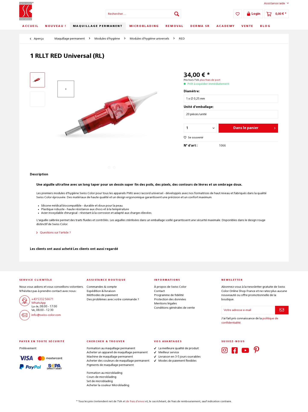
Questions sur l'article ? (53, 232)
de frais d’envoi (135, 401)
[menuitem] (143, 14)
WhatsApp (38, 302)
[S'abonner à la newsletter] (282, 310)
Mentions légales (165, 303)
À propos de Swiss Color (170, 286)
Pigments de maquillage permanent (110, 365)
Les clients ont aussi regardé (95, 249)
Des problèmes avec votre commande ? (113, 299)
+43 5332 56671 (42, 299)
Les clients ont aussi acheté (51, 249)
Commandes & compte (102, 286)
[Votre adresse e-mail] (248, 310)
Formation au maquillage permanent (111, 348)
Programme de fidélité (169, 295)
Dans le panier (254, 127)
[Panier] (276, 14)
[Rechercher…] (143, 14)
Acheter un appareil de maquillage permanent (117, 352)
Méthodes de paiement (102, 295)
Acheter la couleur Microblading (108, 385)
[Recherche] (176, 14)
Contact (159, 291)
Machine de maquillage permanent (110, 356)
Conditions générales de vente (174, 307)
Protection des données (170, 299)
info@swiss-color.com (46, 315)
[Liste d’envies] (237, 14)
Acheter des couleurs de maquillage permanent (118, 360)
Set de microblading (100, 381)
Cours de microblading (101, 376)
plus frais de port (210, 80)
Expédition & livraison (101, 291)
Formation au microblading (104, 372)
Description (39, 174)
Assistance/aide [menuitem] (273, 3)
